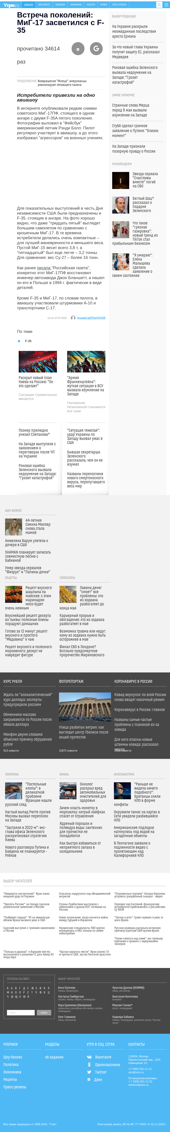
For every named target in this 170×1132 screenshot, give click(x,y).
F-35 (28, 341)
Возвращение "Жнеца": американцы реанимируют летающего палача (62, 83)
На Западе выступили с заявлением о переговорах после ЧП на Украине (37, 450)
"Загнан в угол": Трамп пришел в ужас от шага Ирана (138, 919)
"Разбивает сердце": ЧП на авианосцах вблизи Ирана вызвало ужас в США (26, 919)
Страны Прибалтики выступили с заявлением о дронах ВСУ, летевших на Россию (82, 907)
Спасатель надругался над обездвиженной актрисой (84, 895)
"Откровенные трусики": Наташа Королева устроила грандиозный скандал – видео (139, 895)
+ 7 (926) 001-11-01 (140, 1081)
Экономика (75, 4)
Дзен (94, 1080)
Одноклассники (103, 1065)
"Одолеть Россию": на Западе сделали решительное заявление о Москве (26, 905)
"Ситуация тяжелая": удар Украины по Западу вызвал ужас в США (85, 436)
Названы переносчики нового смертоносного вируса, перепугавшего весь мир (86, 480)
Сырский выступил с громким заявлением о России (29, 929)
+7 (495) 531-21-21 (140, 1068)
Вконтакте (99, 1057)
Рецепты (91, 4)
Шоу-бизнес (44, 4)
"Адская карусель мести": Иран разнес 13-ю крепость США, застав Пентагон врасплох (85, 953)
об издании (54, 1057)
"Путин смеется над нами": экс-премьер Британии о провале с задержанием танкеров (138, 941)
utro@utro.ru (136, 1072)
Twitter (97, 1072)
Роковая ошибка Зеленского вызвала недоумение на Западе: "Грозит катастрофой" (37, 471)
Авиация (28, 4)
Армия (103, 4)
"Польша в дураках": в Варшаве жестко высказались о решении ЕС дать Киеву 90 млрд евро (28, 955)
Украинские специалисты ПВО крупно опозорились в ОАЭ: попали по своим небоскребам (82, 931)
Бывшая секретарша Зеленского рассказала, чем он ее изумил (85, 458)
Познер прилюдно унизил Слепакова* (34, 432)
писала (44, 268)
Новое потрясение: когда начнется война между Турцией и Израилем (83, 919)
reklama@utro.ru (138, 1084)
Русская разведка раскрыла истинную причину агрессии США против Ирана (137, 929)
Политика (60, 4)
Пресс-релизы (119, 4)
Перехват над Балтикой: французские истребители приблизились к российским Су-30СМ (139, 907)
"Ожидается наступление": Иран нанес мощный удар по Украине (26, 895)
